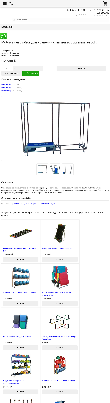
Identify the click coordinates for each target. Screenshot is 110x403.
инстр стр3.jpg (6, 91)
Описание (7, 182)
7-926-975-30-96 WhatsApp (99, 11)
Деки (53, 204)
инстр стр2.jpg (6, 87)
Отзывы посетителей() (16, 198)
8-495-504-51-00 (76, 10)
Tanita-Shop (7, 402)
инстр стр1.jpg (6, 84)
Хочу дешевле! (12, 73)
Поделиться (31, 73)
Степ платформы (43, 204)
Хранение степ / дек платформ (23, 204)
